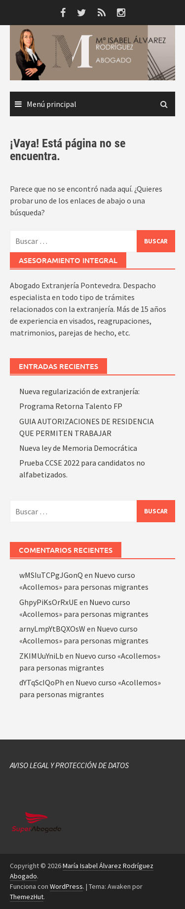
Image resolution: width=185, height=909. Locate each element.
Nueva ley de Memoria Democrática (78, 448)
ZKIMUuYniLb (41, 656)
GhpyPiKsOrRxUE (48, 602)
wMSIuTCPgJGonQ (51, 575)
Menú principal (51, 104)
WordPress (66, 886)
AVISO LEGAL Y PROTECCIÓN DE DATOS (69, 765)
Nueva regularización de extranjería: (79, 391)
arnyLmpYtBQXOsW (52, 629)
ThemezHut (26, 896)
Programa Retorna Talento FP (70, 406)
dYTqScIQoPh (41, 682)
